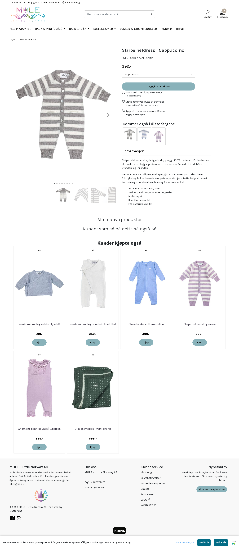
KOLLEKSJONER (103, 29)
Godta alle (221, 542)
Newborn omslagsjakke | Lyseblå (39, 324)
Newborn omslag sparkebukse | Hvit (93, 324)
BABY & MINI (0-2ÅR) (49, 29)
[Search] (119, 14)
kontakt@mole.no (94, 487)
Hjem (13, 39)
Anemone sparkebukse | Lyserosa (39, 429)
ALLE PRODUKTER (20, 29)
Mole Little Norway (218, 2)
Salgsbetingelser (150, 477)
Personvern (147, 494)
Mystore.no (15, 510)
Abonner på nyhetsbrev (212, 489)
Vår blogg (146, 472)
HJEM (147, 2)
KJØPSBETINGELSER (176, 2)
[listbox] (158, 74)
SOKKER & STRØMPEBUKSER (138, 29)
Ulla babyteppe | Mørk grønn (93, 429)
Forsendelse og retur (153, 483)
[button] (54, 183)
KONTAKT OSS (197, 2)
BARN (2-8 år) (78, 29)
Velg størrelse (131, 74)
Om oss (145, 488)
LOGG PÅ (157, 2)
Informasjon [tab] (133, 151)
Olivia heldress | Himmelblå (146, 324)
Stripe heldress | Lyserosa (199, 324)
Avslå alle (204, 542)
